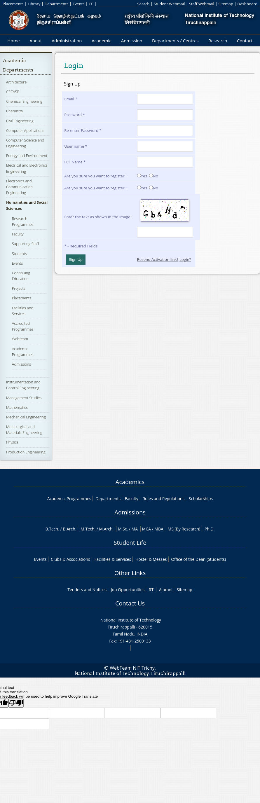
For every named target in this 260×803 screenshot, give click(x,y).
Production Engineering (26, 452)
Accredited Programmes (23, 326)
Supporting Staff (25, 243)
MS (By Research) (184, 529)
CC (91, 3)
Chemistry (14, 111)
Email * (70, 99)
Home (13, 40)
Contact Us (130, 603)
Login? (185, 259)
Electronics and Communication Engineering (19, 186)
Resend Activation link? (158, 259)
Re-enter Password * (83, 130)
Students (19, 253)
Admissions (21, 364)
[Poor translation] (16, 703)
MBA (158, 529)
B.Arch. (69, 529)
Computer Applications (25, 130)
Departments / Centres (175, 40)
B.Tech (52, 529)
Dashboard (247, 3)
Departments (57, 3)
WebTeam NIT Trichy (132, 668)
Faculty (18, 234)
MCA (146, 529)
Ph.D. (210, 529)
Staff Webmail (201, 3)
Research (217, 40)
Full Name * (74, 162)
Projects (18, 288)
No (153, 176)
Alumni (165, 589)
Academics (130, 482)
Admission (131, 40)
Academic (101, 40)
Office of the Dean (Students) (198, 559)
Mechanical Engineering (26, 417)
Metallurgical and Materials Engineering (24, 429)
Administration (67, 40)
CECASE (12, 91)
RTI (152, 589)
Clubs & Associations (70, 559)
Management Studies (24, 397)
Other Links (130, 573)
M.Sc (122, 529)
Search (143, 3)
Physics (12, 442)
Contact (245, 40)
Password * (74, 114)
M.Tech (87, 529)
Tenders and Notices (87, 589)
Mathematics (17, 407)
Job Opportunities (127, 589)
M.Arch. (106, 529)
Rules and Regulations (163, 498)
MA (135, 529)
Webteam (20, 338)
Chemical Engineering (24, 101)
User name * (75, 146)
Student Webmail (169, 3)
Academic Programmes (69, 498)
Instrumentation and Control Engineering (23, 384)
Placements (13, 3)
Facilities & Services (112, 559)
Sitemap (225, 3)
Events (79, 3)
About (35, 40)
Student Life (130, 543)
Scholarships (201, 498)
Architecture (16, 82)
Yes (142, 176)
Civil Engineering (20, 120)
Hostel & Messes (151, 559)
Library (34, 3)
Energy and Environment (26, 155)
